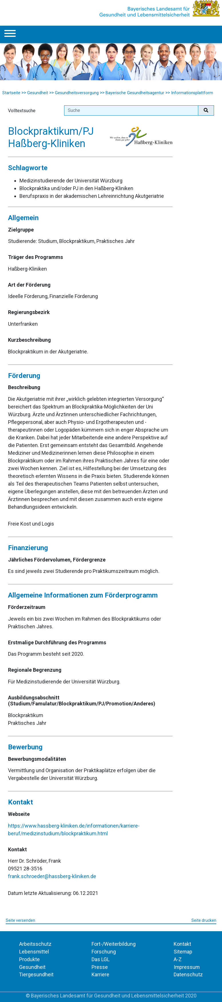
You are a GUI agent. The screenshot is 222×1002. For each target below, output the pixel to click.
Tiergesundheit (36, 974)
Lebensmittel (34, 952)
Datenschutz (188, 974)
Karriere (100, 974)
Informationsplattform (192, 92)
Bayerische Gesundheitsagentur (135, 92)
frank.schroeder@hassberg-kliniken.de (52, 876)
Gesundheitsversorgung (77, 92)
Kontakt (182, 944)
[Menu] (10, 34)
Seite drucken (203, 920)
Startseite (11, 92)
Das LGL (101, 959)
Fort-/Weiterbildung (114, 944)
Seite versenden (20, 920)
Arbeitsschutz (35, 944)
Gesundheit (37, 92)
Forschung (104, 952)
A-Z (178, 959)
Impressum (187, 967)
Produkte (29, 959)
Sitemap (183, 952)
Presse (100, 967)
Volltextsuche (21, 110)
